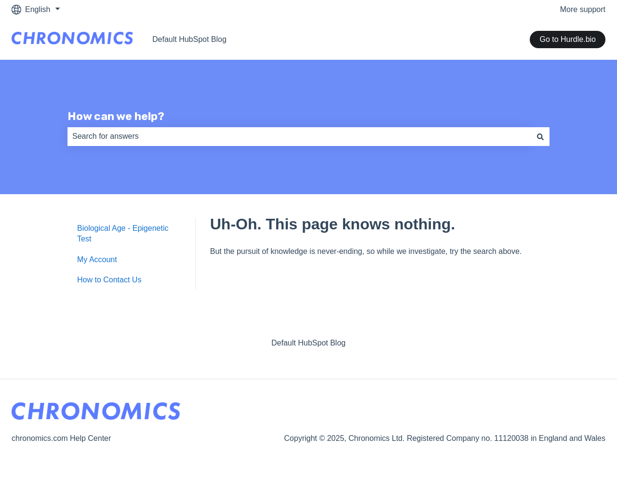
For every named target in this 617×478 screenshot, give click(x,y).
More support (582, 9)
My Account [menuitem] (97, 259)
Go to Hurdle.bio (567, 39)
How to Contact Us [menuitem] (109, 280)
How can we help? (115, 116)
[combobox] (299, 136)
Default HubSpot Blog (189, 39)
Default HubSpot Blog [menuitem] (308, 343)
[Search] (540, 136)
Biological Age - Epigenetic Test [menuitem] (122, 233)
